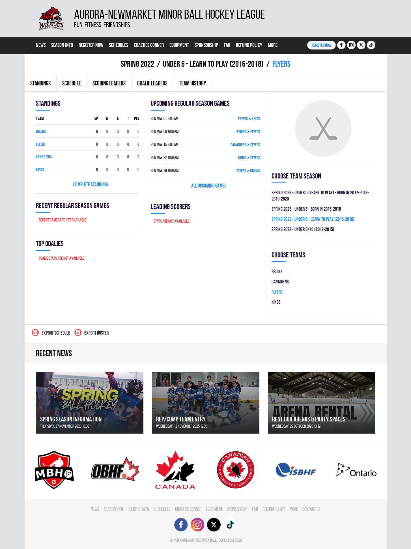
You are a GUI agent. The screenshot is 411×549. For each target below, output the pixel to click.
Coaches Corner (149, 45)
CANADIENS (44, 156)
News (41, 45)
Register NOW (321, 45)
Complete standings (91, 185)
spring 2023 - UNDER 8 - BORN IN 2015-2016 (306, 209)
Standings (40, 83)
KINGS (40, 169)
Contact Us (46, 62)
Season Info (62, 45)
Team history (192, 83)
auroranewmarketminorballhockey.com (203, 540)
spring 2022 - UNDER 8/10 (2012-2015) (303, 229)
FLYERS (41, 144)
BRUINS (41, 131)
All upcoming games (208, 186)
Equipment (179, 45)
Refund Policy (249, 45)
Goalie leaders (152, 83)
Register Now (91, 45)
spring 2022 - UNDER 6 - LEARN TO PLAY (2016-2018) (313, 219)
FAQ (227, 45)
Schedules (118, 45)
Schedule (71, 83)
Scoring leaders (109, 83)
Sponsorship (206, 45)
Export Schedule (51, 332)
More (272, 45)
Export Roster (91, 332)
